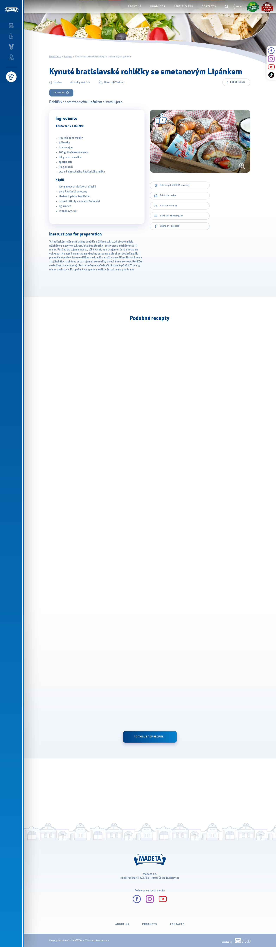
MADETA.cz (55, 57)
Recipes (68, 57)
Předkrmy (119, 82)
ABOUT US (138, 10)
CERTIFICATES (185, 10)
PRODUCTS (160, 10)
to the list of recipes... (149, 737)
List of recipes (237, 82)
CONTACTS (210, 10)
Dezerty (108, 82)
